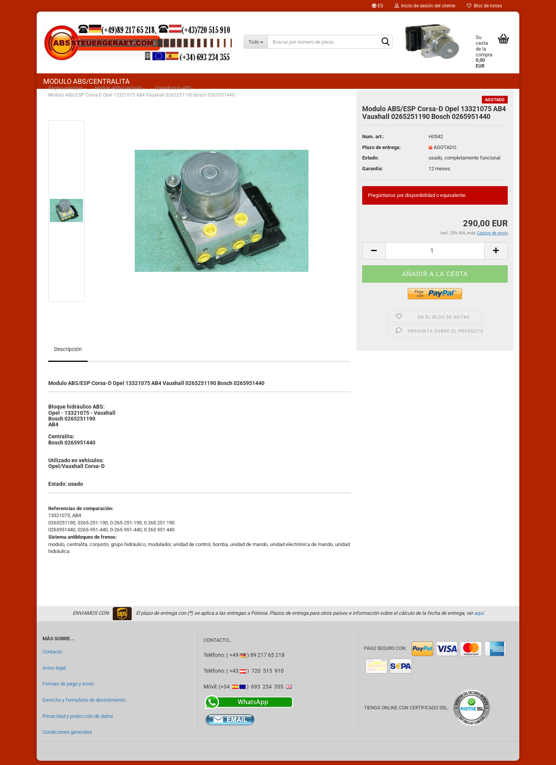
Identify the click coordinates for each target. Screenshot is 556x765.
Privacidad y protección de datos (77, 720)
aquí (478, 617)
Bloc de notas (484, 5)
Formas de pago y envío (68, 688)
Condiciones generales (67, 737)
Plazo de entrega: (381, 151)
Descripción (68, 353)
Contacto (52, 656)
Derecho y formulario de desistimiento (83, 704)
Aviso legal (54, 672)
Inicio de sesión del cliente (425, 5)
